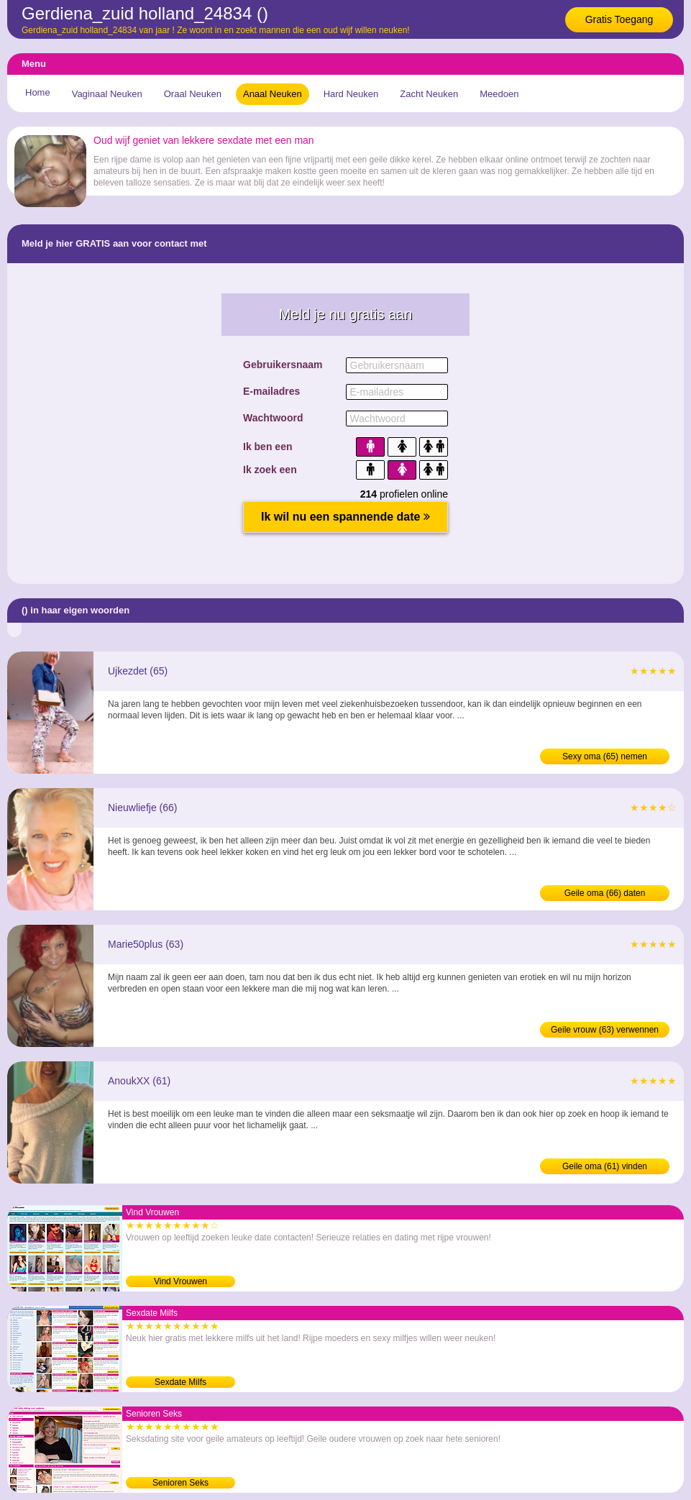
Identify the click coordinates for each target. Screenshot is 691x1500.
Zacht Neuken (429, 93)
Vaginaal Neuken (107, 93)
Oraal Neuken (192, 93)
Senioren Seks (180, 1483)
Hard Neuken (351, 93)
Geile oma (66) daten (605, 893)
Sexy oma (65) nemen (604, 756)
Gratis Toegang (619, 19)
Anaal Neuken (272, 93)
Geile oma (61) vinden (604, 1166)
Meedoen (499, 93)
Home (37, 92)
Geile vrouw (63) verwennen (605, 1030)
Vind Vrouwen (180, 1281)
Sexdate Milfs (180, 1382)
